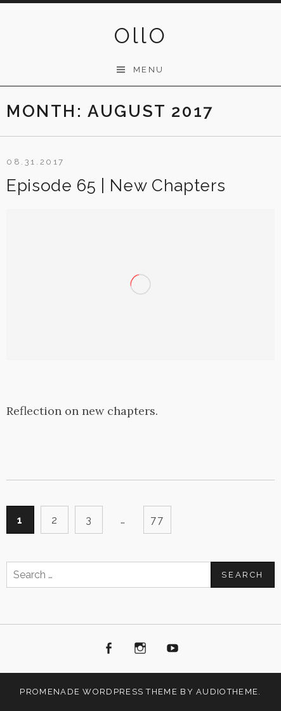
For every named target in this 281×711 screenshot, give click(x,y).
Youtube (172, 648)
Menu (148, 69)
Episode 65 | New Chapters (115, 185)
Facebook (108, 648)
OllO (140, 35)
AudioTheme (227, 691)
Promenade (50, 691)
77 (157, 520)
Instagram (140, 648)
